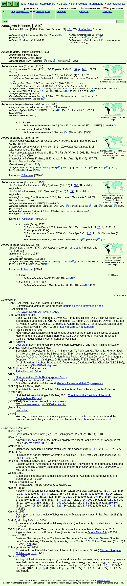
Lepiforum (22, 344)
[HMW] (37, 40)
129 (70, 496)
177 (38, 499)
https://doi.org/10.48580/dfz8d (76, 326)
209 (90, 499)
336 (18, 517)
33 (43, 493)
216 (89, 233)
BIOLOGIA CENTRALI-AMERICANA (37, 311)
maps (122, 82)
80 (75, 69)
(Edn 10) (60, 185)
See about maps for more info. (95, 419)
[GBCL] (75, 61)
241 (33, 502)
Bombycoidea (79, 3)
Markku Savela (103, 580)
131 (69, 29)
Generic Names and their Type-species (80, 383)
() (84, 11)
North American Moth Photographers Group (41, 377)
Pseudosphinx (43, 11)
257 (59, 502)
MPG (31, 110)
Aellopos (61, 11)
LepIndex (33, 35)
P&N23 (23, 35)
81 (107, 493)
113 (45, 496)
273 (85, 502)
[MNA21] (30, 167)
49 (64, 493)
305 (33, 505)
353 (114, 505)
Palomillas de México (28, 371)
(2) (74, 233)
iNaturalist (54, 35)
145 (95, 496)
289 (110, 502)
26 (98, 227)
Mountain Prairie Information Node (83, 306)
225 (116, 499)
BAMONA (14, 113)
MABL (99, 35)
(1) (68, 75)
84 (67, 568)
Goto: (59, 21)
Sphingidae (96, 3)
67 (43, 568)
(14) (52, 83)
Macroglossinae (115, 3)
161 (121, 496)
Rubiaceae (27, 175)
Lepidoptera (48, 3)
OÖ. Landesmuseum (28, 404)
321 (59, 505)
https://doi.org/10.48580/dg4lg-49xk (36, 365)
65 (86, 493)
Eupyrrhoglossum (20, 11)
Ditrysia (63, 3)
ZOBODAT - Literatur (54, 404)
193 (64, 499)
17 (22, 493)
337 (90, 158)
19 (20, 568)
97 (107, 449)
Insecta (33, 3)
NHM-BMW (15, 37)
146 (84, 69)
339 (29, 544)
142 (75, 247)
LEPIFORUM (85, 91)
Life (24, 3)
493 (76, 185)
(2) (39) (70, 158)
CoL (42, 35)
